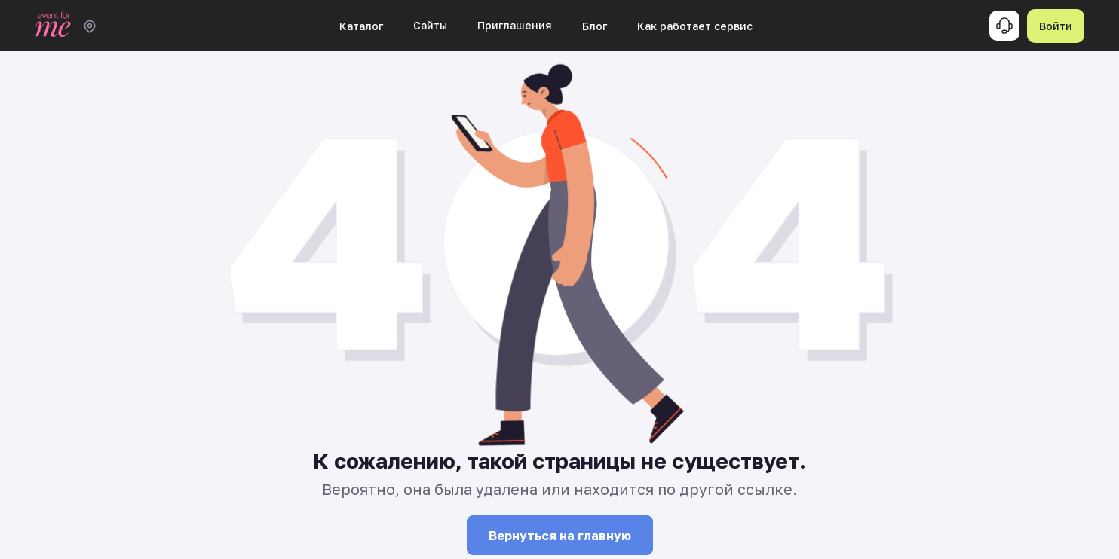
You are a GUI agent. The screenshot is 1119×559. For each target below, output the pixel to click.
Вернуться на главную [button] (560, 535)
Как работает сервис (695, 26)
